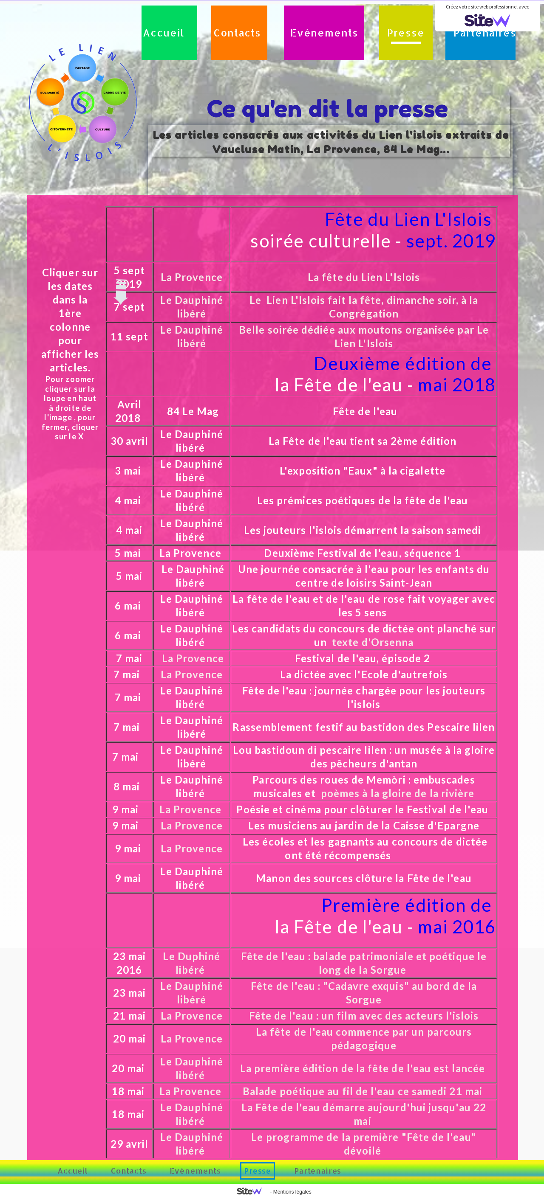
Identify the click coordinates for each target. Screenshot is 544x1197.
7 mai (130, 658)
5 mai (128, 553)
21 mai (129, 1015)
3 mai (129, 470)
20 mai (129, 1038)
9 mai (126, 809)
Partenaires (484, 32)
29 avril (129, 1144)
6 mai (129, 605)
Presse (405, 32)
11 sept (129, 336)
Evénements (324, 32)
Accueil (163, 32)
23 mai (129, 992)
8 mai (127, 786)
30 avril (130, 441)
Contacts (237, 32)
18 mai (128, 1091)
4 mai (130, 530)
